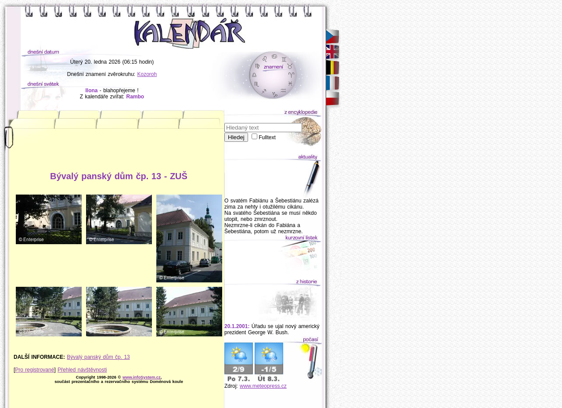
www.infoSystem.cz (141, 377)
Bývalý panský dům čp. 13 (98, 357)
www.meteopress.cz (263, 386)
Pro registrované (34, 370)
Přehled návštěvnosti (82, 370)
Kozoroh (147, 74)
